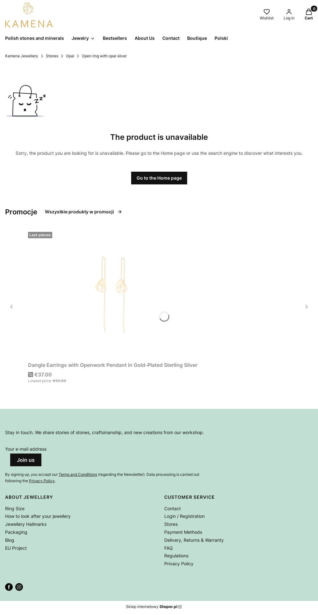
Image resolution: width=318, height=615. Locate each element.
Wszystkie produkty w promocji (83, 211)
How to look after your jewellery (38, 516)
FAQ (168, 548)
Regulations (176, 555)
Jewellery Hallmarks (25, 524)
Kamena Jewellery (21, 56)
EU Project (16, 548)
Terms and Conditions (78, 474)
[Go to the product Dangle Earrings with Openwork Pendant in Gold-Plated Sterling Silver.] (112, 294)
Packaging (16, 532)
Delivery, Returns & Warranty (194, 540)
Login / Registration (184, 516)
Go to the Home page (159, 178)
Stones (52, 56)
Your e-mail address (25, 449)
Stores (171, 524)
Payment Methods (183, 532)
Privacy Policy (42, 480)
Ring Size (15, 508)
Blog (9, 540)
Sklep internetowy (151, 606)
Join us (26, 460)
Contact (172, 508)
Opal (70, 56)
